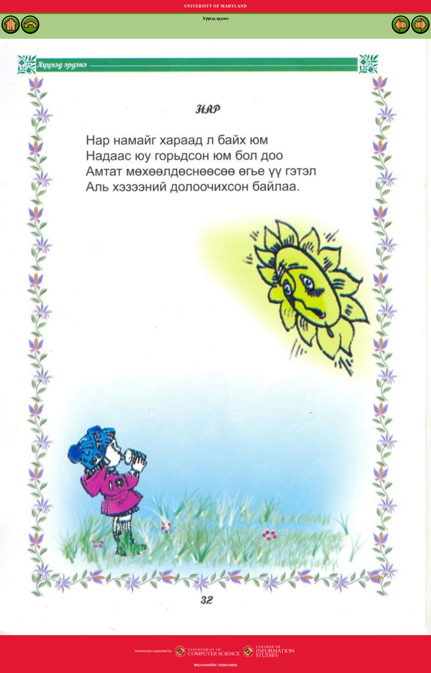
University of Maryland (215, 6)
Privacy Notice (228, 664)
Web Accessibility (205, 664)
